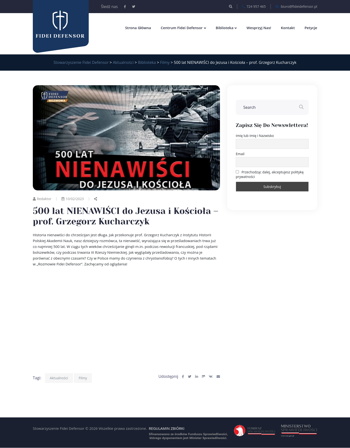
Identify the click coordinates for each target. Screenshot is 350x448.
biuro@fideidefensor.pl (296, 6)
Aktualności (59, 378)
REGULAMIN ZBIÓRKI (166, 428)
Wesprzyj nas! (258, 27)
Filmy (83, 378)
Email (240, 154)
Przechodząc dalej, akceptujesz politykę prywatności (270, 174)
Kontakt (288, 27)
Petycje (311, 27)
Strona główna (138, 27)
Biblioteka (225, 27)
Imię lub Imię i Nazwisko (255, 135)
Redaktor (42, 198)
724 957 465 (254, 6)
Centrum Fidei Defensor (181, 27)
